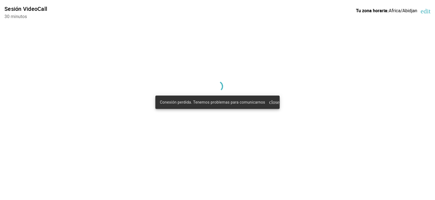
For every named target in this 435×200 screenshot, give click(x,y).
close (273, 102)
